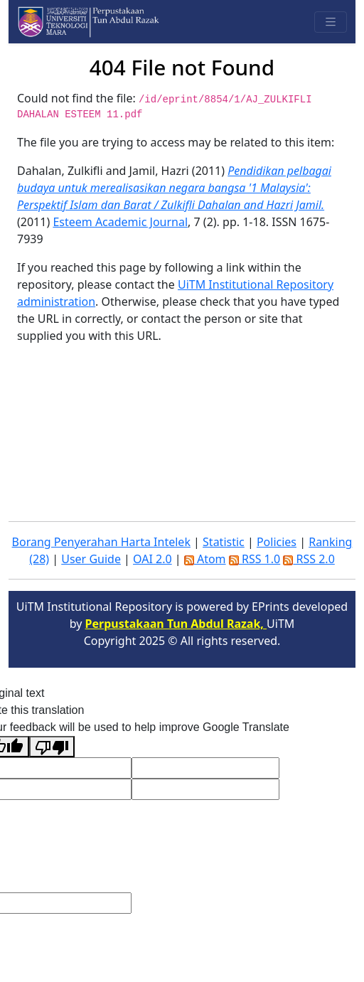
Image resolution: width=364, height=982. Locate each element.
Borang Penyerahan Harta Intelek (101, 542)
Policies (276, 542)
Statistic (224, 542)
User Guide (91, 559)
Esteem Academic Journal (120, 222)
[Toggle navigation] (330, 22)
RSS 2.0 (308, 559)
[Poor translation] (52, 746)
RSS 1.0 (254, 559)
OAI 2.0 (152, 559)
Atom (205, 559)
